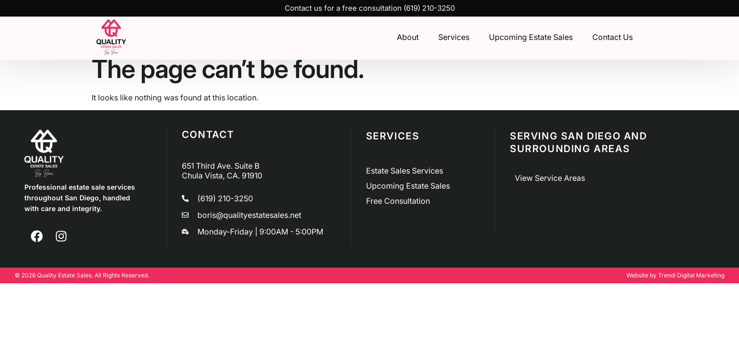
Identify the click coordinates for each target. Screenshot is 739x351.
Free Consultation (398, 201)
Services (453, 36)
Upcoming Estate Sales (531, 36)
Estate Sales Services (404, 171)
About (408, 36)
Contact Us (612, 36)
